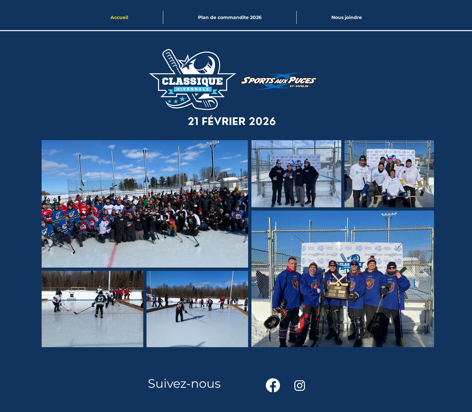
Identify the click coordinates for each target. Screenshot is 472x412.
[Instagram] (300, 385)
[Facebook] (273, 385)
